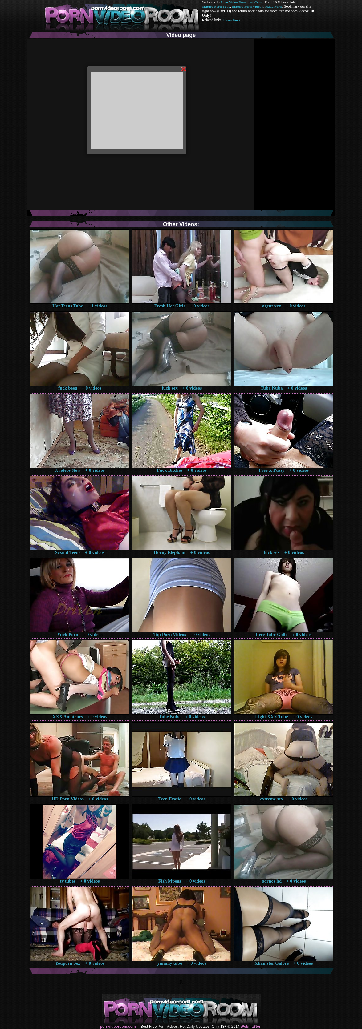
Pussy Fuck (232, 20)
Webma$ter (250, 1026)
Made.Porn (273, 6)
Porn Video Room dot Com (241, 2)
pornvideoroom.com (118, 1026)
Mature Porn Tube (216, 6)
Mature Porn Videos (247, 6)
